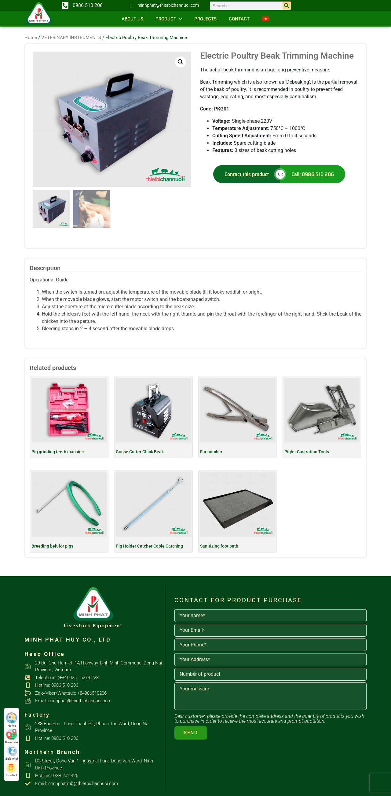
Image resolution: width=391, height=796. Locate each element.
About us (132, 19)
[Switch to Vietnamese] (266, 19)
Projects (205, 19)
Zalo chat (11, 752)
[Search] (287, 6)
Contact (239, 19)
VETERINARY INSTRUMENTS (71, 37)
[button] (180, 61)
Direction (11, 736)
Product (168, 19)
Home (30, 37)
